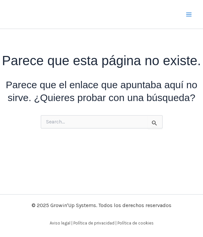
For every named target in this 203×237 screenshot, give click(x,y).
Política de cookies (135, 223)
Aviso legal (60, 223)
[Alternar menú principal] (189, 14)
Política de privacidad (93, 223)
